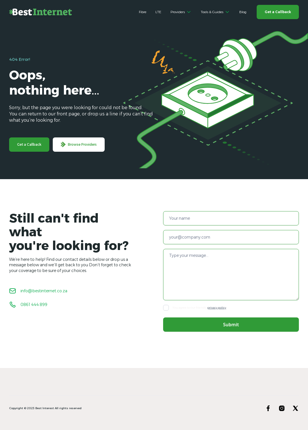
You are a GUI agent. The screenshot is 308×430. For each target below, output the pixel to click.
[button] (181, 12)
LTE (158, 12)
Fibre (142, 12)
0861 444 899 (34, 304)
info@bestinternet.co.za (44, 290)
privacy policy (216, 307)
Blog (242, 12)
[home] (40, 12)
